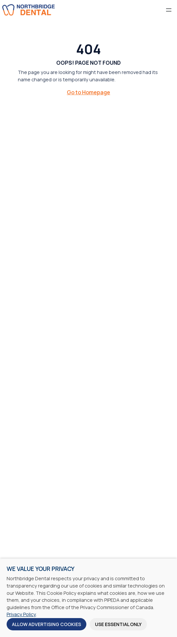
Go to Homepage (88, 92)
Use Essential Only (118, 624)
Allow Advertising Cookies (46, 624)
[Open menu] (169, 10)
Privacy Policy (21, 614)
